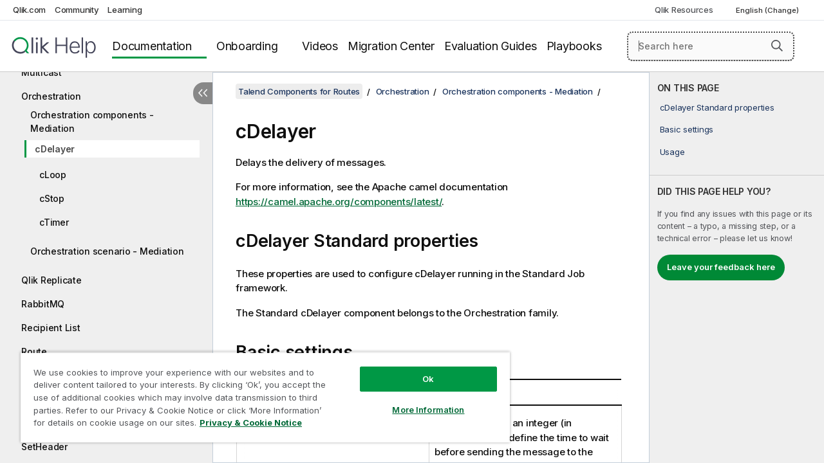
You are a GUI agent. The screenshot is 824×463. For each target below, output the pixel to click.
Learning (125, 10)
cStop (51, 198)
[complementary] (737, 267)
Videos (320, 46)
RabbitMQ (42, 303)
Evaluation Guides (490, 46)
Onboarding (247, 46)
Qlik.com (29, 10)
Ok (418, 369)
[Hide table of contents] (202, 93)
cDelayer (55, 148)
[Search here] (710, 46)
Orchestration (51, 96)
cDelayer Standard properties (717, 107)
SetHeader (44, 446)
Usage (672, 152)
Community (77, 10)
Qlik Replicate (51, 280)
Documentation (152, 46)
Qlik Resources (684, 10)
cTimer (54, 222)
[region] (259, 392)
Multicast (41, 72)
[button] (777, 45)
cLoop (52, 174)
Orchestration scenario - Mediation (107, 251)
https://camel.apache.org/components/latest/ (339, 201)
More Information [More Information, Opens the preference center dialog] (418, 400)
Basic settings (687, 129)
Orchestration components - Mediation (92, 121)
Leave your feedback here (721, 267)
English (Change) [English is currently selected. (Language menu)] (768, 10)
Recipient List (50, 327)
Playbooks (574, 46)
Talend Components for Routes (299, 91)
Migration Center (391, 46)
